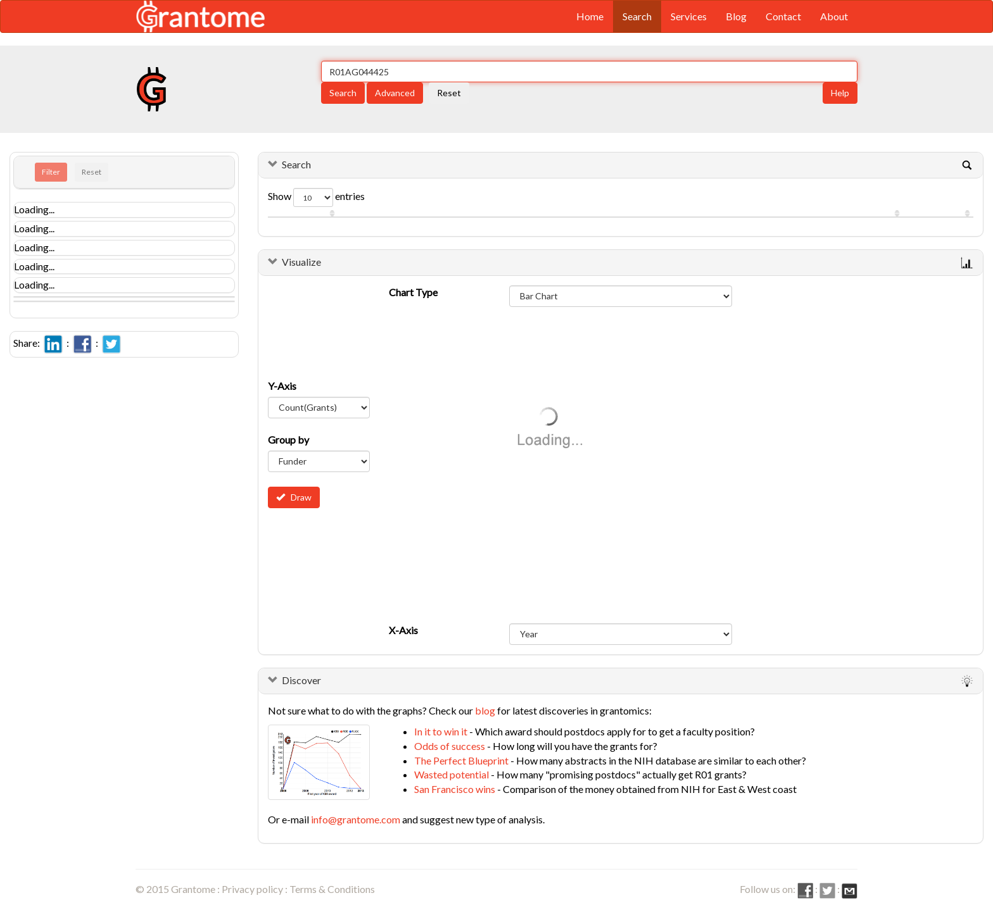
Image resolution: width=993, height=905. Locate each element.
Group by (288, 440)
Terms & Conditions (332, 889)
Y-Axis (282, 386)
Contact (783, 16)
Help (840, 92)
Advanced (395, 92)
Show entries (316, 197)
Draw (294, 497)
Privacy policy (252, 889)
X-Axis (403, 630)
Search (637, 16)
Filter (51, 172)
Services (689, 16)
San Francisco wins (454, 789)
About (834, 16)
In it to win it (440, 731)
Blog (736, 16)
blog (485, 710)
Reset (449, 92)
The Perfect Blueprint (461, 760)
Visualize (301, 262)
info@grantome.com (355, 819)
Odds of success (449, 746)
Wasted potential (451, 774)
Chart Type (413, 292)
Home (590, 16)
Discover (301, 680)
